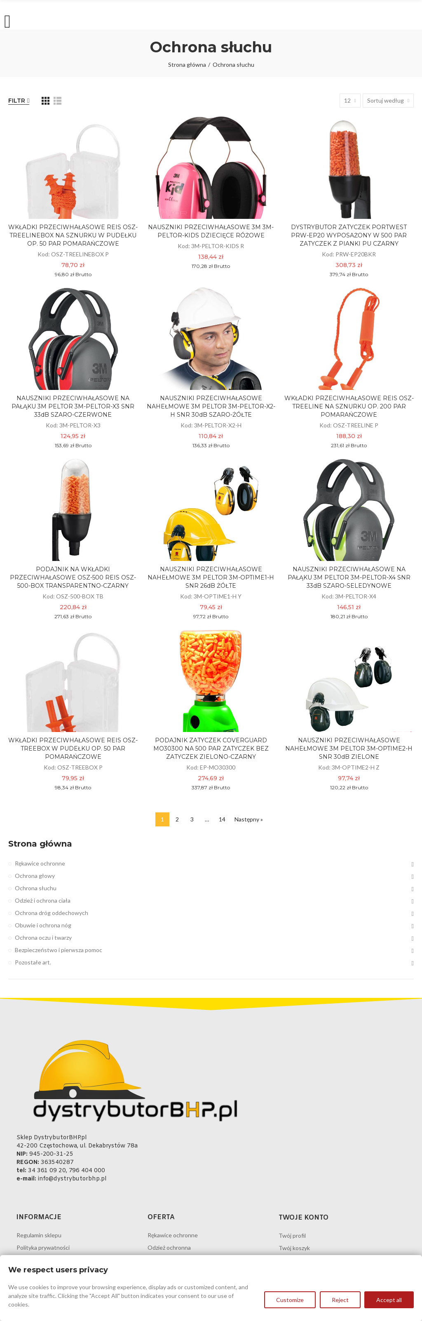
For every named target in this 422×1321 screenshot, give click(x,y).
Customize (289, 1300)
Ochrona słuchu (35, 888)
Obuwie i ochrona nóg (43, 925)
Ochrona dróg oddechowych (51, 912)
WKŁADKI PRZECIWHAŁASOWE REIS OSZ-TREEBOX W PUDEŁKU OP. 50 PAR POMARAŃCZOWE (73, 748)
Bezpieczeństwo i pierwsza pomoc (58, 949)
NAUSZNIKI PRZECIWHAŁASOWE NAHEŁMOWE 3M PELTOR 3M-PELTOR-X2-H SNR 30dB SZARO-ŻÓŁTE (211, 406)
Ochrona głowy (35, 875)
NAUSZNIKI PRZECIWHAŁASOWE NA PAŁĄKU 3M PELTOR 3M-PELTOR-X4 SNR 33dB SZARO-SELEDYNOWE (349, 577)
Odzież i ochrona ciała (42, 900)
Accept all (389, 1300)
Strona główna (40, 844)
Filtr (16, 100)
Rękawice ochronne (40, 863)
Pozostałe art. (33, 962)
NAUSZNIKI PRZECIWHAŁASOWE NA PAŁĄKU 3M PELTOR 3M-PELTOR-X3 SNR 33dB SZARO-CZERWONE (73, 406)
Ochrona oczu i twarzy (43, 937)
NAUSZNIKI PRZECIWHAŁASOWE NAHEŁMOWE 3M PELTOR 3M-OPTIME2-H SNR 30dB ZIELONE (349, 748)
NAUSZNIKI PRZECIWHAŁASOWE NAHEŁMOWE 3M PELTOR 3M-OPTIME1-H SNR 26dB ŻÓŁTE (211, 577)
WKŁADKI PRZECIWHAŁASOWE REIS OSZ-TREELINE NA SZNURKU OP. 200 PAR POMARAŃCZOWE (349, 406)
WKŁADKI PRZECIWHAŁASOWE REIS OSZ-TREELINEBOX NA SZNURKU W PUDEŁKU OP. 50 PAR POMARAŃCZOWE (73, 235)
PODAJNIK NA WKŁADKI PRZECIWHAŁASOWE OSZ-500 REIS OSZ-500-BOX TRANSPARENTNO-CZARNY (73, 577)
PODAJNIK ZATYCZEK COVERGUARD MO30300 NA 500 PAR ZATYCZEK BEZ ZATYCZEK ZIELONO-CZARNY (211, 748)
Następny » (248, 819)
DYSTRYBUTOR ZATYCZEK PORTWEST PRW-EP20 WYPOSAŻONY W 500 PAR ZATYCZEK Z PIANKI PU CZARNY (349, 235)
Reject (339, 1300)
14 (222, 819)
